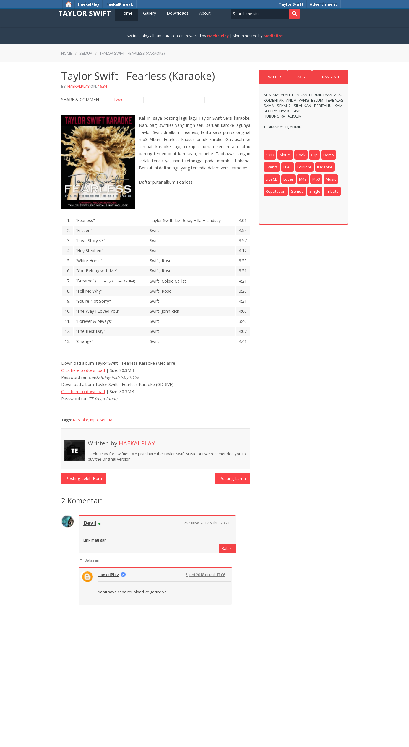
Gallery (149, 13)
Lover (288, 179)
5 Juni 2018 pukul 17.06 (205, 574)
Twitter (273, 77)
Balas (227, 548)
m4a (303, 179)
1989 (270, 155)
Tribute (332, 191)
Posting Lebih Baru (84, 478)
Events (272, 167)
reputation (275, 191)
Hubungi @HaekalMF (283, 116)
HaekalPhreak (119, 4)
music (331, 179)
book (301, 155)
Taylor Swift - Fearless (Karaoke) (132, 53)
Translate (330, 77)
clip (314, 155)
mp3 (94, 419)
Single (314, 191)
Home (126, 13)
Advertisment (323, 4)
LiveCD (272, 179)
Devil (89, 522)
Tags (300, 77)
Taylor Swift (291, 4)
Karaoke (80, 419)
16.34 (102, 86)
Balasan (92, 560)
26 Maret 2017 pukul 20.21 (207, 523)
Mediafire (273, 35)
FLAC (287, 167)
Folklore (304, 167)
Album (285, 155)
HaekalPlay (88, 4)
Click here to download (83, 370)
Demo (328, 155)
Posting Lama (232, 478)
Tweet (119, 99)
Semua (85, 53)
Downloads (178, 13)
